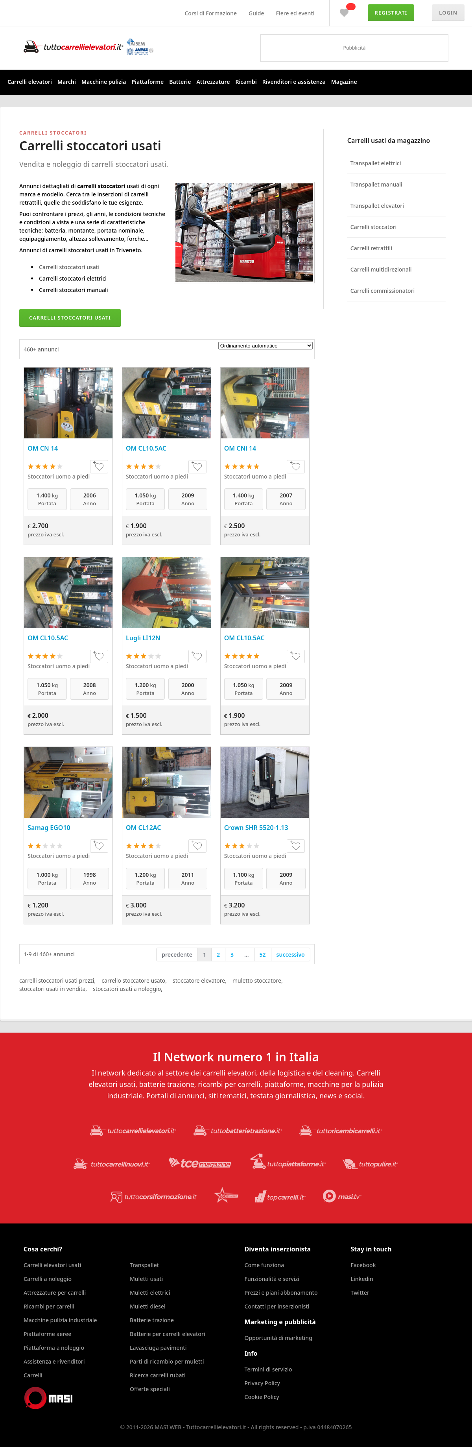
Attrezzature (213, 81)
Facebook (363, 1265)
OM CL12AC (143, 827)
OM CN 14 (43, 448)
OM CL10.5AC (146, 448)
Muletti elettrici (150, 1292)
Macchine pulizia (103, 81)
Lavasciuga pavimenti (158, 1347)
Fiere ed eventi (295, 13)
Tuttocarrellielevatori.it (88, 46)
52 (263, 954)
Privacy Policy (262, 1383)
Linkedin (362, 1279)
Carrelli (33, 1375)
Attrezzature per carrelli (55, 1292)
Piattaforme (147, 81)
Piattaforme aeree (47, 1334)
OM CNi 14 (240, 448)
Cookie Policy (262, 1397)
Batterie (180, 81)
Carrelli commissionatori (382, 290)
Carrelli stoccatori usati (69, 267)
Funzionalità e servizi (272, 1279)
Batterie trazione (152, 1320)
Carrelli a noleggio (48, 1279)
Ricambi (245, 81)
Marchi (66, 81)
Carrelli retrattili (371, 248)
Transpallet (144, 1265)
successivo (291, 954)
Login (448, 12)
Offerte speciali (150, 1389)
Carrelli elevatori (29, 81)
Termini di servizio (268, 1369)
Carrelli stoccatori (373, 227)
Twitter (360, 1292)
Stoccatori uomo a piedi (59, 476)
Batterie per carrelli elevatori (167, 1334)
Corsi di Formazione (210, 13)
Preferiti (344, 11)
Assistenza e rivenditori (54, 1361)
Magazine (344, 81)
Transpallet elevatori (377, 205)
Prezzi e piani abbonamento (281, 1292)
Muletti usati (146, 1279)
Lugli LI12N (143, 638)
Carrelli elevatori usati (52, 1265)
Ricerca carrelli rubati (158, 1375)
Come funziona (264, 1265)
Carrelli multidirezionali (381, 269)
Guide (256, 13)
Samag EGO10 (49, 827)
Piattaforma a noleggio (54, 1347)
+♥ (99, 466)
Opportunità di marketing (278, 1338)
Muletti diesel (148, 1306)
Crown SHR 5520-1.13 (256, 827)
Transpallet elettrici (375, 163)
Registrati (391, 12)
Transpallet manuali (376, 184)
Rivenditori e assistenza (294, 81)
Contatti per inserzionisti (277, 1306)
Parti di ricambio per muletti (167, 1361)
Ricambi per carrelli (49, 1306)
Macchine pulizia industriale (60, 1320)
